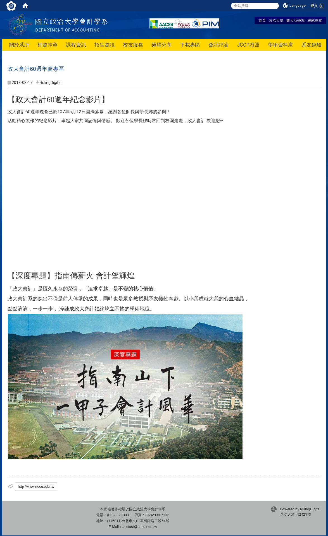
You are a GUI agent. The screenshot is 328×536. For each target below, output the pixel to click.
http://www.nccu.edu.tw (36, 487)
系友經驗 (311, 45)
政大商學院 (295, 20)
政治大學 (276, 20)
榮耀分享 (161, 45)
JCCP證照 (248, 45)
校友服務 (133, 45)
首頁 (262, 20)
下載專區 (190, 45)
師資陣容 (47, 45)
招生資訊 (104, 45)
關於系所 (19, 45)
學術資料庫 (280, 45)
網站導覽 (315, 20)
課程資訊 (76, 45)
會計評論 (218, 45)
